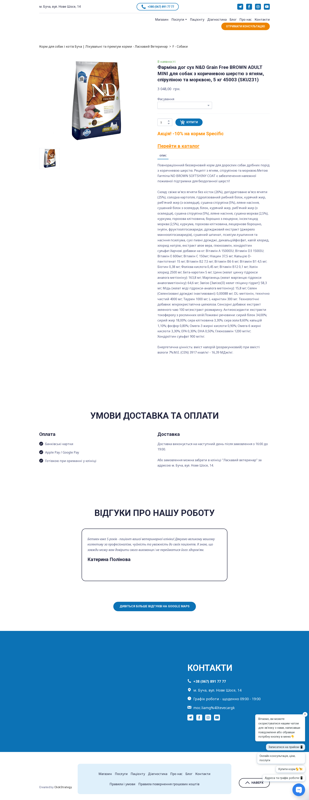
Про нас (245, 19)
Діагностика (217, 19)
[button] (158, 6)
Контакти (262, 19)
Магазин (161, 19)
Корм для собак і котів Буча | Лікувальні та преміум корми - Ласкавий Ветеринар (103, 46)
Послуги (177, 19)
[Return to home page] (55, 23)
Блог (233, 19)
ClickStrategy (63, 787)
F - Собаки (180, 46)
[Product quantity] (164, 122)
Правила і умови (122, 784)
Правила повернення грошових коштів (168, 784)
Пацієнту (197, 19)
